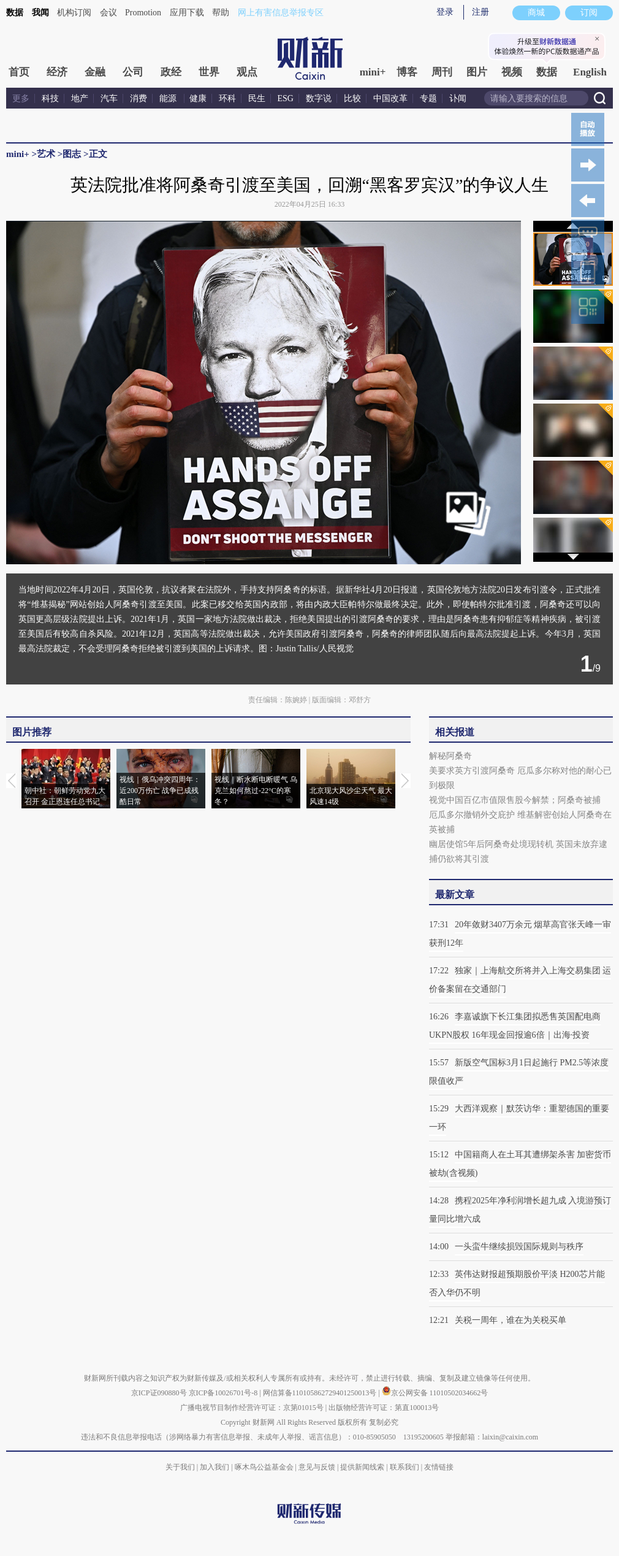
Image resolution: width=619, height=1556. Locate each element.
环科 (227, 98)
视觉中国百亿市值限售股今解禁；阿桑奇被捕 (515, 800)
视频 (511, 72)
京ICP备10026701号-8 (224, 1393)
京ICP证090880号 (159, 1393)
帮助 (220, 12)
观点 (247, 72)
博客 (407, 72)
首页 (19, 72)
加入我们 (214, 1467)
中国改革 (390, 98)
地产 (79, 98)
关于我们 (180, 1467)
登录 (445, 12)
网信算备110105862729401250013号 (321, 1393)
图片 (476, 72)
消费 (138, 98)
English (590, 72)
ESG (286, 98)
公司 (133, 72)
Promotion (143, 12)
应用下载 (187, 12)
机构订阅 (74, 12)
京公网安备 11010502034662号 (435, 1393)
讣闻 (457, 98)
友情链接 (439, 1467)
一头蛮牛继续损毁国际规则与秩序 (519, 1246)
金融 (95, 72)
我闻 (40, 12)
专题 (428, 98)
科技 (50, 98)
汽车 (109, 98)
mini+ (373, 72)
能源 (169, 98)
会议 (108, 12)
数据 (14, 12)
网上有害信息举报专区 (281, 12)
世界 (209, 72)
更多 (20, 98)
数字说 (319, 98)
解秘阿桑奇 (450, 756)
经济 (57, 72)
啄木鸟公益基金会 (265, 1467)
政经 (171, 72)
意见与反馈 (316, 1467)
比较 (352, 98)
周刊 (441, 72)
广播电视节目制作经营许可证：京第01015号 (252, 1407)
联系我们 (404, 1467)
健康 (198, 98)
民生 (256, 98)
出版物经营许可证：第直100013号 (383, 1407)
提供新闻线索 (362, 1467)
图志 (72, 154)
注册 (480, 12)
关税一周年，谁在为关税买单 (510, 1320)
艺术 (46, 154)
